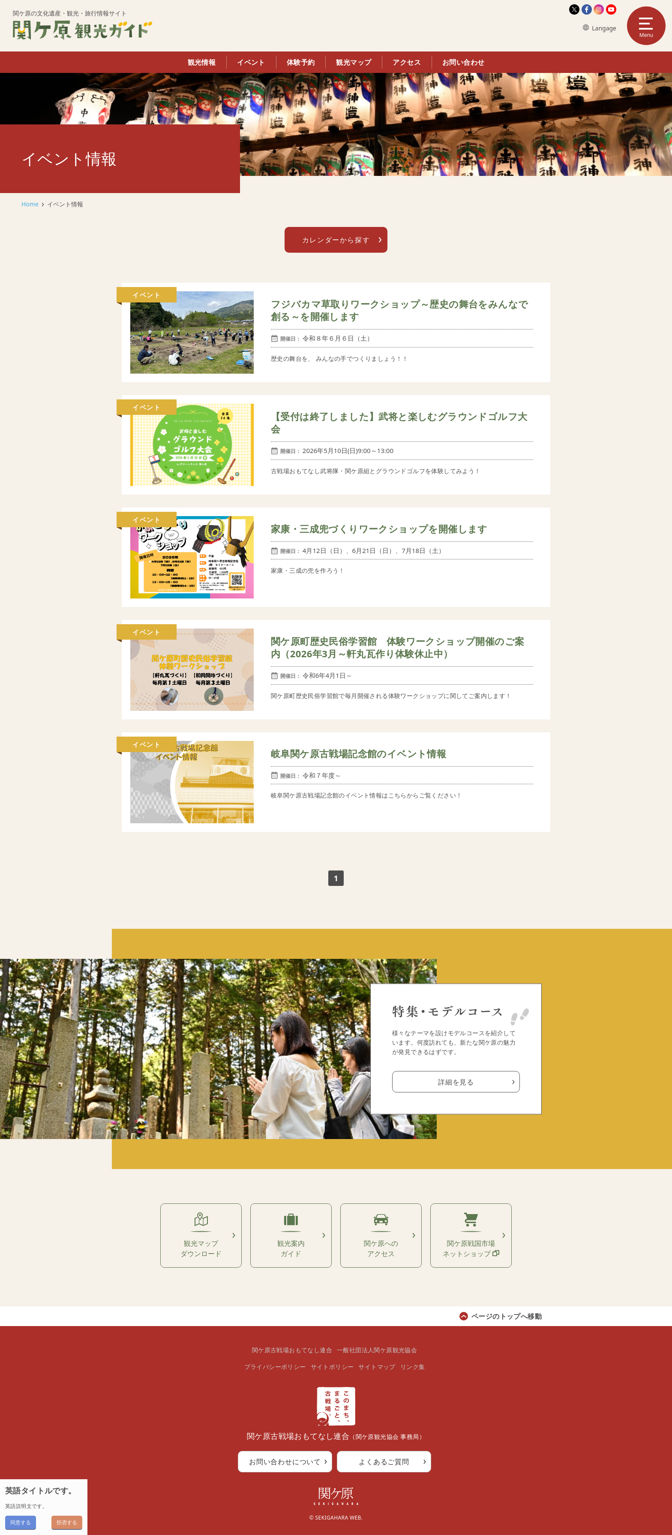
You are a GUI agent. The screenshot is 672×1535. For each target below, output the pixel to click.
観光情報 (202, 62)
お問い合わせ (463, 62)
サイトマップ (376, 1367)
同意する (20, 1522)
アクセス (407, 62)
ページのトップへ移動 (506, 1316)
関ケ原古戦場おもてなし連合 (292, 1350)
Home (30, 204)
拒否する (67, 1522)
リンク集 (412, 1367)
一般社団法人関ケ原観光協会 (377, 1350)
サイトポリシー (332, 1367)
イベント (251, 62)
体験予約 (301, 62)
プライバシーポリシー (275, 1367)
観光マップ (353, 62)
